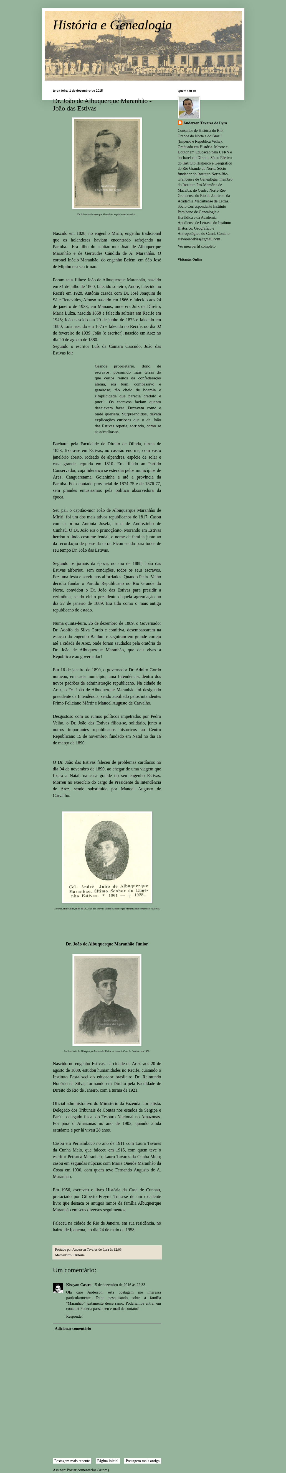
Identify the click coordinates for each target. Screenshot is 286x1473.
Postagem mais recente (72, 1461)
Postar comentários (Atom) (88, 1470)
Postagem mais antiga (143, 1461)
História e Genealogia (112, 24)
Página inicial (107, 1461)
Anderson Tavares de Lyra (205, 123)
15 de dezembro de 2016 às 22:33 (119, 1285)
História (79, 1255)
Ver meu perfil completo (197, 246)
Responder (74, 1316)
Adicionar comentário (73, 1329)
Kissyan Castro (79, 1285)
